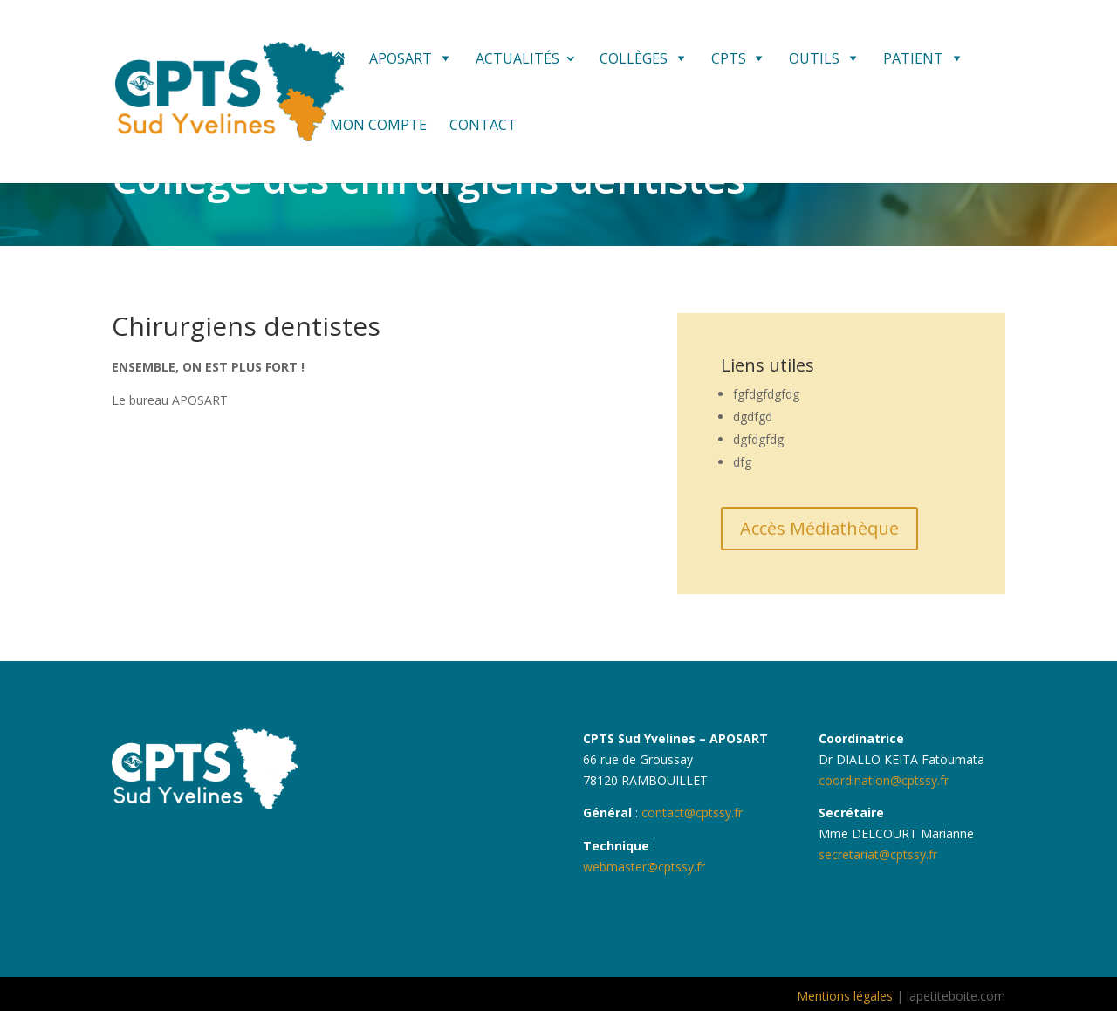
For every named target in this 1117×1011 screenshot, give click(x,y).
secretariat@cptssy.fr (878, 854)
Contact (483, 126)
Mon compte (378, 126)
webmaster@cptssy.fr (644, 866)
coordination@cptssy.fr (884, 780)
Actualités (517, 60)
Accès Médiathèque (819, 528)
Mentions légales (845, 995)
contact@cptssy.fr (690, 812)
